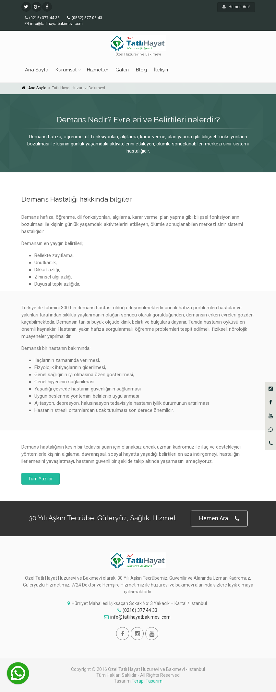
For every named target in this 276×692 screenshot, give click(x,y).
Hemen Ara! (236, 7)
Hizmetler (97, 70)
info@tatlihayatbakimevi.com (137, 617)
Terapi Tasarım (147, 681)
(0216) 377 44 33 (137, 610)
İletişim (162, 70)
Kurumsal (66, 70)
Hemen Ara (219, 518)
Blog (141, 70)
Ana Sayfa (36, 70)
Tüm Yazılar (40, 478)
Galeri (122, 70)
